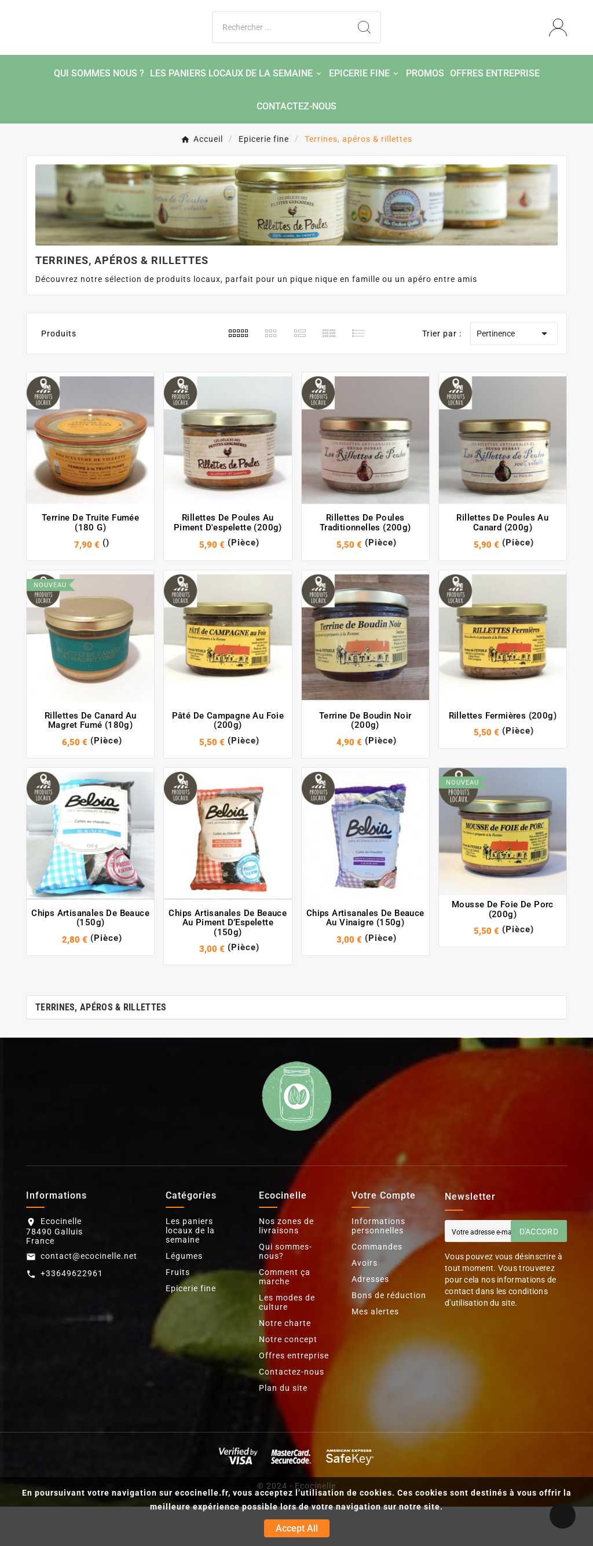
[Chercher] (280, 47)
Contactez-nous (291, 1411)
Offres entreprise (294, 1395)
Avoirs (365, 1302)
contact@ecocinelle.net (89, 1295)
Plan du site (283, 1427)
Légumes (184, 1295)
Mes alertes (375, 1351)
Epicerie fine (191, 1327)
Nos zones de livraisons (286, 1265)
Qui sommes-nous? (285, 1290)
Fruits (178, 1311)
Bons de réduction (389, 1334)
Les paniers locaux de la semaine (190, 1270)
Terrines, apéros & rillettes (100, 1046)
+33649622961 (72, 1312)
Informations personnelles (378, 1265)
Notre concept (288, 1378)
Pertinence (514, 373)
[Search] (364, 47)
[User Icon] (558, 47)
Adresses (370, 1318)
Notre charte (285, 1362)
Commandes (377, 1286)
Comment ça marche (284, 1316)
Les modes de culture (287, 1341)
